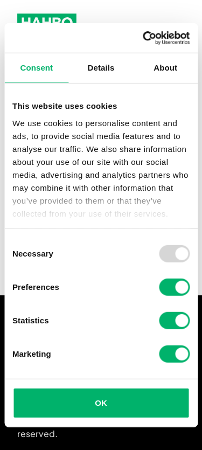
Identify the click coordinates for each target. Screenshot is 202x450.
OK (101, 402)
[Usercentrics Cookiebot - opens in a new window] (144, 38)
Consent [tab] (36, 67)
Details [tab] (101, 67)
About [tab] (165, 67)
